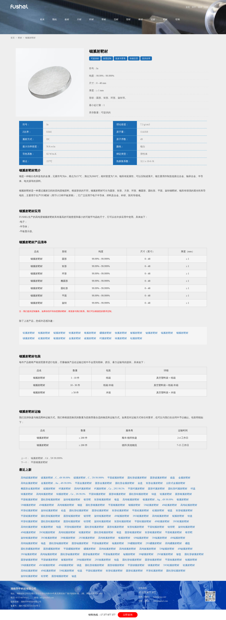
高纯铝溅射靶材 (29, 570)
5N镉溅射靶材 (159, 538)
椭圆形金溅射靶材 (30, 488)
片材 (79, 19)
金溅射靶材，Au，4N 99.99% (56, 483)
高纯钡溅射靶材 (107, 549)
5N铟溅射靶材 (28, 505)
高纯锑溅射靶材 (127, 549)
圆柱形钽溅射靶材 (50, 521)
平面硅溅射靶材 (140, 510)
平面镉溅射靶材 (100, 543)
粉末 (42, 19)
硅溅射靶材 (44, 338)
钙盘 (193, 488)
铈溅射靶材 (121, 338)
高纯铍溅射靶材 (147, 549)
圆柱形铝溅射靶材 (175, 570)
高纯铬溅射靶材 (106, 538)
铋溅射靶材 (152, 333)
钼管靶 (171, 527)
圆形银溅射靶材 (183, 494)
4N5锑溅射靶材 (47, 565)
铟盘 (79, 505)
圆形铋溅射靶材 (91, 554)
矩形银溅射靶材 (102, 499)
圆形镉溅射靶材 (80, 543)
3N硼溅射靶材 (134, 543)
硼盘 (187, 543)
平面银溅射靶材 (29, 499)
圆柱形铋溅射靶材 (70, 554)
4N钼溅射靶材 (28, 532)
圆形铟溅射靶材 (60, 576)
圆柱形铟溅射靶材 (95, 505)
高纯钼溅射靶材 (67, 532)
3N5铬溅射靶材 (49, 538)
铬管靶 (188, 532)
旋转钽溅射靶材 (102, 521)
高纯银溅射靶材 (131, 499)
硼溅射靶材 (105, 333)
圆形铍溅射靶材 (29, 559)
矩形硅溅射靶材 (120, 510)
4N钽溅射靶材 (162, 521)
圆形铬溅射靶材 (133, 532)
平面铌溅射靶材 (29, 516)
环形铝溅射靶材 (154, 570)
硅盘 (63, 510)
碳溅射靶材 (90, 338)
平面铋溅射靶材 (111, 554)
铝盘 (79, 570)
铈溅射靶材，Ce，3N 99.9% (70, 494)
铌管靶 (87, 516)
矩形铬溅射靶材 (153, 532)
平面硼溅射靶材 (71, 549)
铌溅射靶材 (59, 333)
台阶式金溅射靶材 (175, 483)
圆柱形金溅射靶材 (124, 483)
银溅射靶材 (59, 338)
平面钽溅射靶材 (143, 521)
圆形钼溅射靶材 (115, 527)
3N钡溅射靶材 (83, 559)
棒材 (140, 19)
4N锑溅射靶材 (66, 565)
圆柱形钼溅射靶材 (94, 527)
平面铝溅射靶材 (94, 570)
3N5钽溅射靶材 (181, 521)
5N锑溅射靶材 (28, 565)
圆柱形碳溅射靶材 (137, 477)
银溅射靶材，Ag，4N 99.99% (158, 499)
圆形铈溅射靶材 (117, 494)
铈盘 (154, 494)
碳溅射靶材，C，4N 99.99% (55, 477)
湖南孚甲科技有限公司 (31, 602)
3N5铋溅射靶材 (29, 554)
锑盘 (79, 565)
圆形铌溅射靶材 (71, 516)
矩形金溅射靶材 (154, 483)
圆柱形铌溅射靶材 (50, 516)
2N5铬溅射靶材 (87, 538)
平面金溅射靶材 (83, 483)
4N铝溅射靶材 (48, 570)
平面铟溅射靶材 (39, 462)
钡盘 (116, 559)
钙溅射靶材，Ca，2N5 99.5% (109, 488)
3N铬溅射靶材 (67, 538)
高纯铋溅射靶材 (48, 554)
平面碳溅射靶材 (115, 477)
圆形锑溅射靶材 (116, 565)
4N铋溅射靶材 (185, 549)
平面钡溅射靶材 (173, 559)
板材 (67, 19)
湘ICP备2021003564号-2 (29, 606)
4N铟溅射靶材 (46, 505)
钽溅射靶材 (75, 333)
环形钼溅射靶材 (73, 527)
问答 (206, 7)
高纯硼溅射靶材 (173, 543)
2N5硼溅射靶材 (154, 543)
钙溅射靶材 (105, 338)
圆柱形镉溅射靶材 (58, 543)
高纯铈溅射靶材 (44, 494)
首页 (188, 7)
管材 (128, 19)
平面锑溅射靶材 (136, 565)
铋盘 (74, 576)
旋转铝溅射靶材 (29, 576)
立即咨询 (127, 615)
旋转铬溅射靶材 (29, 538)
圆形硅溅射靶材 (100, 510)
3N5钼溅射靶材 (47, 532)
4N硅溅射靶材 (169, 505)
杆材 (91, 19)
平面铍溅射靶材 (49, 559)
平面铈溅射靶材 (97, 494)
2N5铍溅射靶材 (165, 554)
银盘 (116, 499)
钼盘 (58, 527)
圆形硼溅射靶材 (51, 549)
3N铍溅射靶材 (146, 554)
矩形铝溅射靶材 (114, 570)
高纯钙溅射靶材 (82, 488)
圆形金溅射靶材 (103, 483)
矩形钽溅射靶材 (122, 521)
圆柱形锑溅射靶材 (94, 565)
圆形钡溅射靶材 (153, 559)
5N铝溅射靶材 (66, 570)
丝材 (153, 19)
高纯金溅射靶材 (29, 483)
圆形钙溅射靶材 (156, 488)
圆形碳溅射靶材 (158, 477)
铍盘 (178, 554)
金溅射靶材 (75, 338)
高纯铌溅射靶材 (160, 516)
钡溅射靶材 (121, 333)
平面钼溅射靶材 (155, 527)
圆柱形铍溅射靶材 (194, 554)
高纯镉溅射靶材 (29, 543)
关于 (194, 7)
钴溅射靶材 (136, 338)
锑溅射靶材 (29, 338)
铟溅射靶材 (182, 333)
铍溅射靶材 (136, 333)
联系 (212, 7)
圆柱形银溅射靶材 (50, 499)
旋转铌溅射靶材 (102, 516)
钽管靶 (87, 521)
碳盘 (172, 477)
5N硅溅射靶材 (151, 505)
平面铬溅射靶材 (173, 532)
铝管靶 (44, 576)
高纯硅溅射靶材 (188, 505)
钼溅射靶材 (44, 333)
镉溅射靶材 (167, 333)
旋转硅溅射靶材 (49, 510)
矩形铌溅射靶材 (184, 510)
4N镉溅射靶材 (177, 538)
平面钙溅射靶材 (136, 488)
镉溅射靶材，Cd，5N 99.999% (46, 458)
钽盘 (190, 516)
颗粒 (54, 19)
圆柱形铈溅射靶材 (138, 494)
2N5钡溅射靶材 (103, 559)
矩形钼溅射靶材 (135, 527)
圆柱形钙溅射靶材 (177, 488)
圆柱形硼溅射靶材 (30, 549)
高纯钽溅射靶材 (29, 527)
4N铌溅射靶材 (121, 516)
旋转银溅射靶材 (71, 499)
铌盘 (170, 510)
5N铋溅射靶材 (166, 549)
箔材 (116, 19)
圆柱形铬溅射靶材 (103, 532)
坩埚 (177, 19)
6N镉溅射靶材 (141, 538)
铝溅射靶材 (29, 333)
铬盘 (119, 532)
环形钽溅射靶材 (29, 521)
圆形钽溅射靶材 (71, 521)
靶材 (165, 19)
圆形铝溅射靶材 (134, 570)
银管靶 (87, 499)
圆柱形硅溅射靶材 (78, 510)
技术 (200, 7)
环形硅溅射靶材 (29, 510)
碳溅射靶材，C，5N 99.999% (89, 477)
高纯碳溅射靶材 (29, 477)
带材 (104, 19)
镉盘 (43, 543)
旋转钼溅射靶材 (186, 527)
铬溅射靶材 (90, 333)
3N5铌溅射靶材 (141, 516)
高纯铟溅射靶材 (65, 505)
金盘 (140, 483)
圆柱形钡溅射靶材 (132, 559)
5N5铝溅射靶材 (171, 565)
